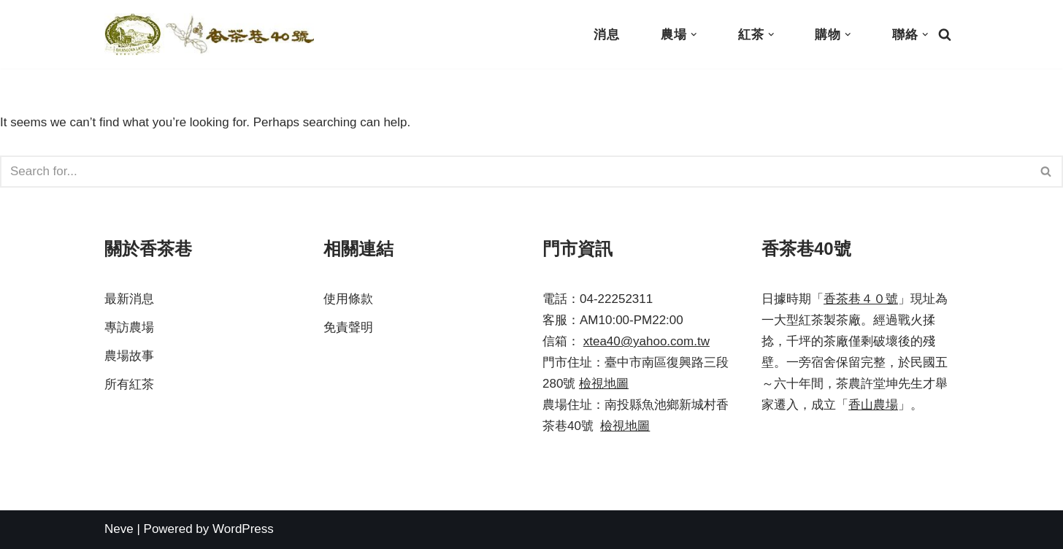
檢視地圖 (604, 384)
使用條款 (348, 299)
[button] (694, 34)
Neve (119, 529)
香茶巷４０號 (861, 299)
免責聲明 (348, 327)
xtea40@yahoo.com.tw (646, 341)
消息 (607, 35)
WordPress (243, 529)
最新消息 (129, 299)
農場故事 (129, 356)
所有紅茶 (129, 384)
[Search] (944, 34)
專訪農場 (129, 327)
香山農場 (873, 405)
